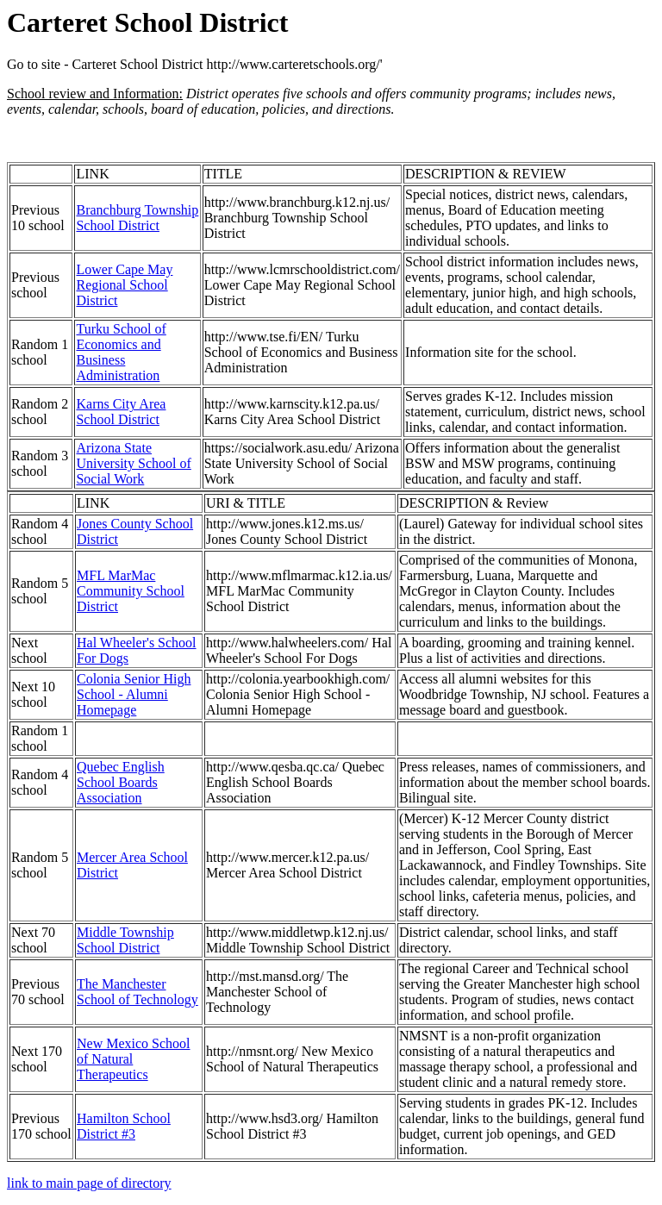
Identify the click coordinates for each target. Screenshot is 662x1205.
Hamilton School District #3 (124, 1126)
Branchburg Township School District (137, 218)
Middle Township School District (125, 940)
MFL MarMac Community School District (130, 591)
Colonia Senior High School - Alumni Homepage (133, 694)
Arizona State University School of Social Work (133, 463)
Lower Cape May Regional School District (124, 285)
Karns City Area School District (121, 411)
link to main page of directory (89, 1183)
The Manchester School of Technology (137, 992)
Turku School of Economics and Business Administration (121, 352)
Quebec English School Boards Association (121, 782)
